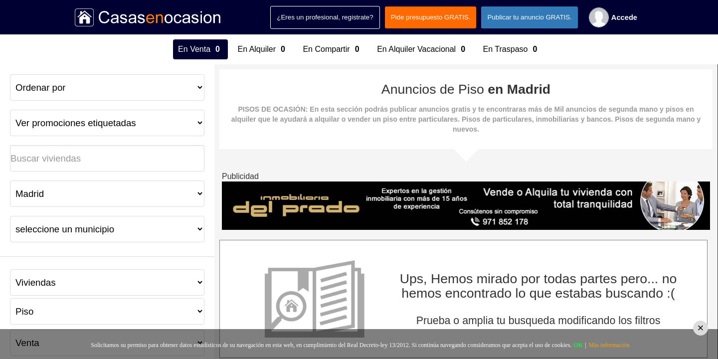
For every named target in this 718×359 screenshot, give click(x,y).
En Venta (200, 49)
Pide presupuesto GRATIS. (431, 17)
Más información (608, 345)
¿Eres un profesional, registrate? (325, 17)
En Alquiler (263, 49)
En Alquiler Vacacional (422, 49)
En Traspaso (511, 49)
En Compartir (332, 49)
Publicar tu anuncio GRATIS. (529, 17)
